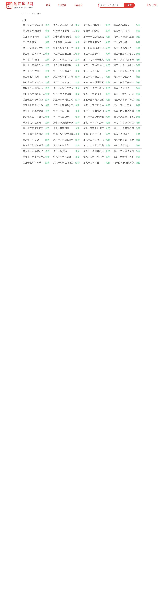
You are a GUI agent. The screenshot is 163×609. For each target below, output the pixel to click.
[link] (22, 13)
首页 (48, 5)
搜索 (129, 5)
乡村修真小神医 (34, 13)
